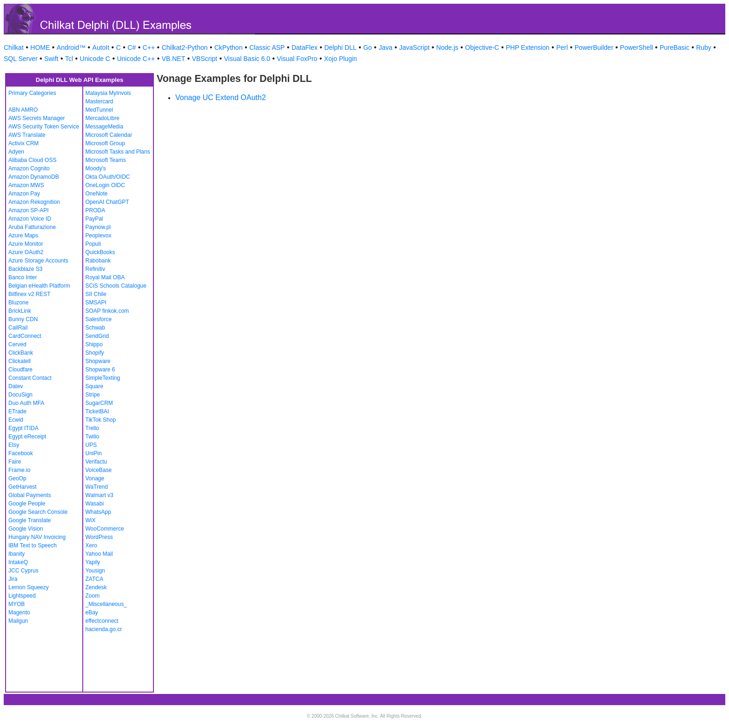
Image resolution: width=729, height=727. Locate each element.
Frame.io (19, 470)
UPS (91, 445)
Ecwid (15, 420)
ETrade (17, 411)
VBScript (204, 58)
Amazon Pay (24, 193)
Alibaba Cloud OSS (32, 160)
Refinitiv (96, 269)
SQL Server (21, 58)
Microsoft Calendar (109, 135)
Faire (14, 461)
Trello (92, 428)
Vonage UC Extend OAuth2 (220, 97)
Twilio (92, 436)
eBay (92, 612)
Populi (93, 244)
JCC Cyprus (23, 570)
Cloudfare (20, 369)
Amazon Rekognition (34, 202)
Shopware (98, 361)
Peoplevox (99, 235)
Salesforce (99, 319)
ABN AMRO (23, 110)
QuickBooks (100, 252)
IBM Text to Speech (32, 545)
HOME (40, 47)
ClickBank (20, 353)
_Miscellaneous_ (106, 604)
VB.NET (174, 58)
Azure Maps (23, 235)
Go (367, 47)
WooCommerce (105, 528)
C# (131, 47)
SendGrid (97, 336)
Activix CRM (23, 143)
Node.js (447, 47)
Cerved (17, 344)
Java (385, 47)
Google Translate (29, 520)
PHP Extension (528, 47)
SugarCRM (99, 403)
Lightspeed (22, 595)
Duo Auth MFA (26, 403)
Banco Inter (22, 277)
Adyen (16, 151)
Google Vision (25, 528)
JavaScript (414, 47)
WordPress (99, 537)
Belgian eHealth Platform (39, 286)
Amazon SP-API (28, 210)
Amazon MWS (26, 185)
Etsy (13, 445)
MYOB (16, 604)
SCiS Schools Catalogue (116, 286)
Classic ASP (267, 47)
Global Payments (29, 495)
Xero (91, 545)
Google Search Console (37, 512)
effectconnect (102, 621)
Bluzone (18, 302)
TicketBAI (97, 411)
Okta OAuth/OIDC (108, 177)
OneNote (97, 193)
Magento (19, 612)
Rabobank (98, 260)
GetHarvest (22, 487)
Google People (26, 503)
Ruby (703, 47)
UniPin (94, 453)
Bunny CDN (23, 319)
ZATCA (94, 579)
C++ (149, 47)
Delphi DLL (340, 47)
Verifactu (96, 461)
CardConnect (24, 336)
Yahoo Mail (99, 554)
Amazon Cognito (29, 168)
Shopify (95, 353)
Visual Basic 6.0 (247, 58)
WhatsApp (98, 512)
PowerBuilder (594, 47)
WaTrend (97, 487)
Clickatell (19, 361)
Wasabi (95, 503)
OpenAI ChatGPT (107, 202)
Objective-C (482, 47)
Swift (51, 58)
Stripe (93, 394)
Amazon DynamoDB (33, 177)
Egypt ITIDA (23, 428)
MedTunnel (99, 110)
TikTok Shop (101, 420)
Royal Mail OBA (105, 277)
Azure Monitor (25, 244)
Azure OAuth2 (25, 252)
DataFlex (305, 47)
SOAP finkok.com (107, 311)
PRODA (96, 210)
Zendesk (96, 587)
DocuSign (20, 394)
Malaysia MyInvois (108, 93)
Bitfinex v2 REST (29, 294)
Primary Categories (32, 93)
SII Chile (96, 294)
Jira (12, 579)
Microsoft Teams (106, 160)
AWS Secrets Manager (36, 118)
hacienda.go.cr (104, 629)
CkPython (228, 47)
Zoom (93, 595)
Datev (15, 386)
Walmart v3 (99, 495)
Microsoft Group (105, 143)
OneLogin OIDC (105, 185)
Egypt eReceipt (27, 436)
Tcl (69, 58)
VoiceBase (99, 470)
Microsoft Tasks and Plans (118, 151)
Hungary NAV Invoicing (37, 537)
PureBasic (674, 47)
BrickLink (19, 311)
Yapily (93, 562)
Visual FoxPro (297, 58)
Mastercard (99, 101)
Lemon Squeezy (28, 587)
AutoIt (101, 47)
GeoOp (17, 478)
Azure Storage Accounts (38, 260)
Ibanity (16, 554)
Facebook (20, 453)
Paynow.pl (98, 227)
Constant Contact (30, 378)
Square (95, 386)
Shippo (94, 344)
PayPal (94, 218)
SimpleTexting (103, 378)
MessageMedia (104, 126)
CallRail (17, 327)
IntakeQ (18, 562)
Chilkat (14, 47)
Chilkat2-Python (185, 47)
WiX (91, 520)
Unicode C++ (136, 58)
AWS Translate (27, 135)
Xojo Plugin (340, 58)
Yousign (95, 570)
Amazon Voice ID (29, 218)
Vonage (95, 478)
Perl (562, 47)
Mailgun (18, 621)
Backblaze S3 (25, 269)
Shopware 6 (100, 369)
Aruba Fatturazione (32, 227)
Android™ (71, 47)
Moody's (96, 168)
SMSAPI (96, 302)
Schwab (96, 327)
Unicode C (95, 58)
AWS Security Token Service (43, 126)
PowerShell (636, 47)
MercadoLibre (102, 118)
